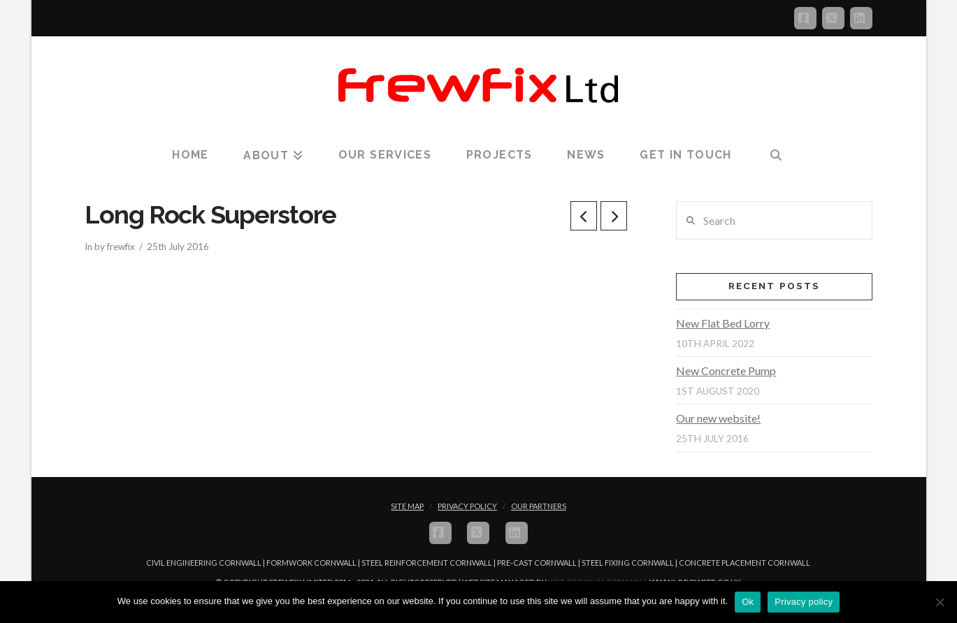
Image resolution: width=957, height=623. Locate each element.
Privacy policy (804, 601)
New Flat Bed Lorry (723, 323)
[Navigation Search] (776, 156)
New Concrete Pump (726, 370)
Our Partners (538, 506)
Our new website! (718, 418)
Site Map (407, 506)
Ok (748, 601)
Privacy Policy (467, 506)
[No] (940, 602)
